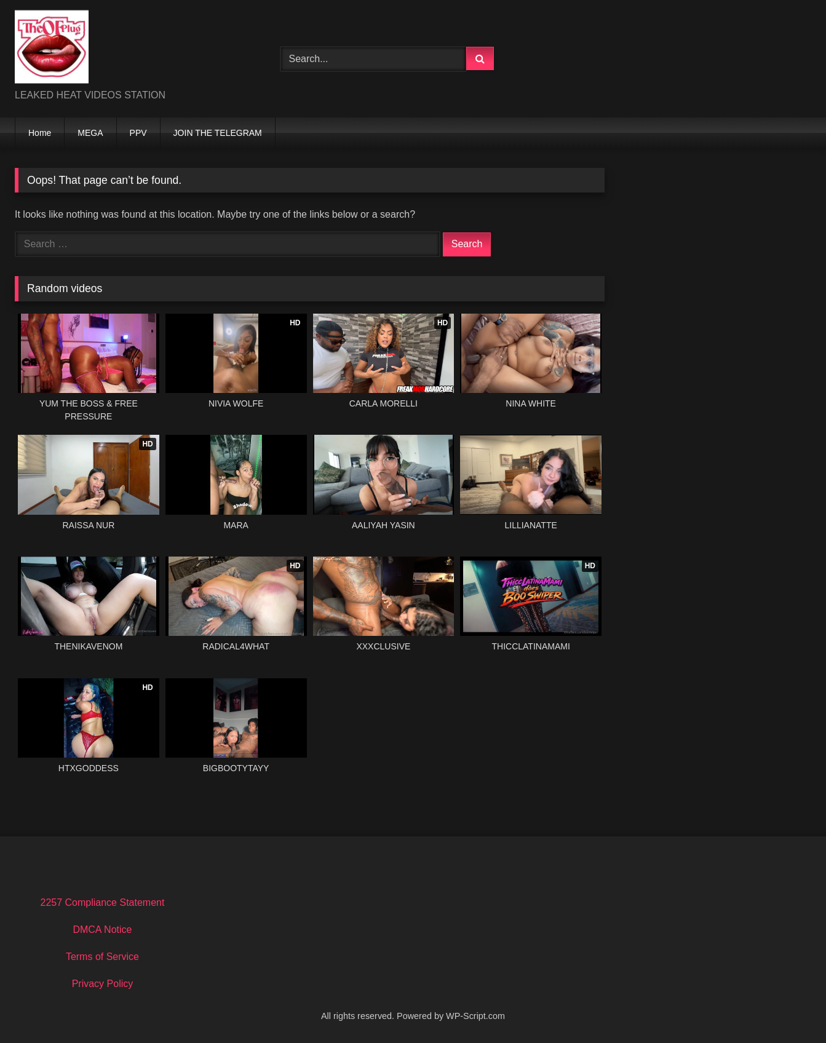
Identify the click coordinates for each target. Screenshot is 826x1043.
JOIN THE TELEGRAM (217, 133)
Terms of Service (102, 956)
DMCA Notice (102, 929)
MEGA (90, 133)
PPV (138, 133)
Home (39, 133)
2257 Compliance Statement (102, 902)
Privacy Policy (102, 983)
